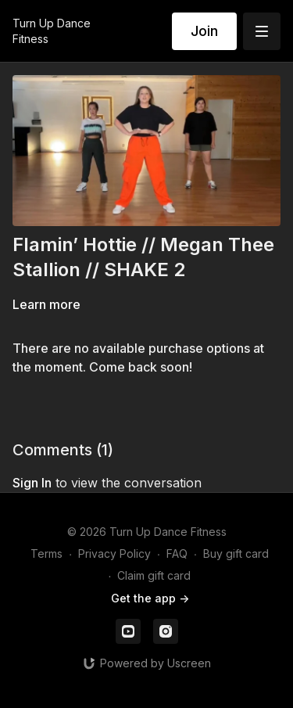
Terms (46, 553)
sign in (32, 483)
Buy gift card (236, 553)
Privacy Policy (114, 553)
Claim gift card (154, 575)
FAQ (177, 553)
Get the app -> (150, 598)
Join (204, 31)
